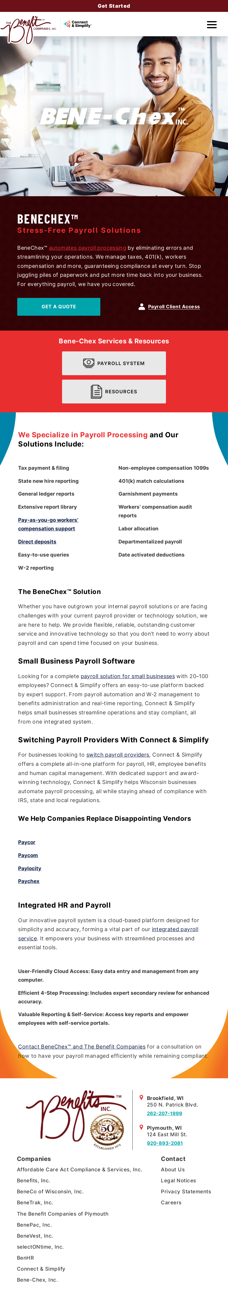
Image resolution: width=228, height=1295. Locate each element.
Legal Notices (178, 1181)
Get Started (114, 6)
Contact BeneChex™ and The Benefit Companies (81, 1046)
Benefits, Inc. (33, 1181)
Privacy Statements (186, 1192)
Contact (173, 1158)
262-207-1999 (164, 1113)
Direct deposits (37, 542)
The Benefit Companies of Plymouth (63, 1214)
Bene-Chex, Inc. (37, 1280)
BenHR (25, 1258)
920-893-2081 (165, 1143)
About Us (173, 1170)
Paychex (28, 881)
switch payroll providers (117, 755)
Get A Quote (59, 306)
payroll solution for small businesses (128, 676)
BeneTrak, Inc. (35, 1203)
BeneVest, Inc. (35, 1236)
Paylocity (29, 868)
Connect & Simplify (41, 1269)
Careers (171, 1203)
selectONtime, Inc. (40, 1247)
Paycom (28, 855)
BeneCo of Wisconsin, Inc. (50, 1192)
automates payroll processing (87, 248)
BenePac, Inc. (34, 1225)
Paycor (26, 842)
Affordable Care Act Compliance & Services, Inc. (79, 1170)
